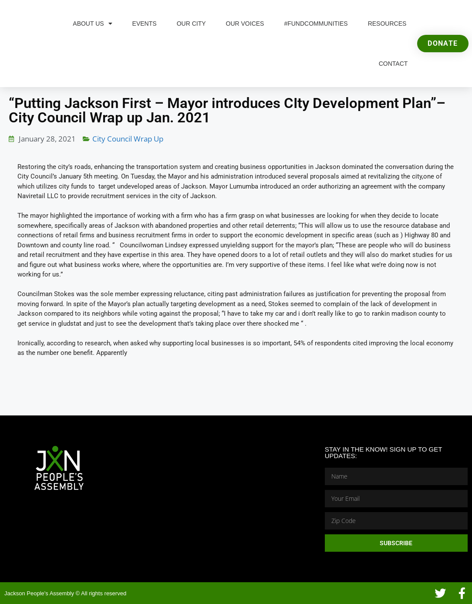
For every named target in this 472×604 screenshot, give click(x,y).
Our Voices (245, 23)
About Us (92, 23)
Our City (191, 23)
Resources (387, 23)
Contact (393, 63)
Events (144, 23)
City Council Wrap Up (127, 139)
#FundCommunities (315, 23)
